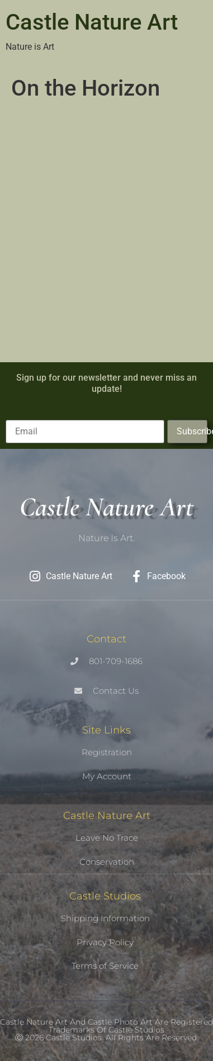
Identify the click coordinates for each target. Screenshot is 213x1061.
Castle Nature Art (92, 22)
